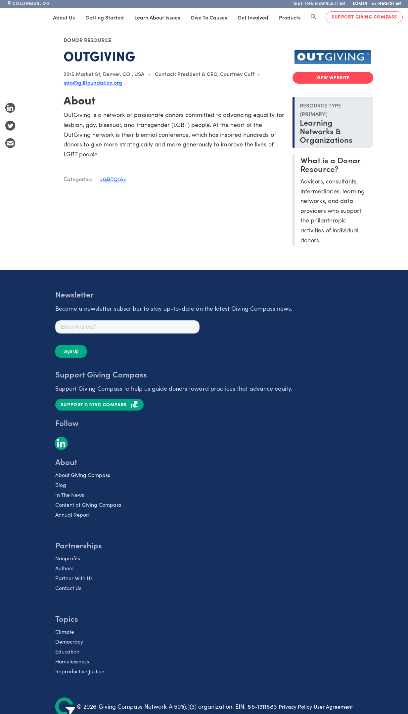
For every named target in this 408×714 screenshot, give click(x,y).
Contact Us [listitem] (68, 587)
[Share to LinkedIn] (10, 108)
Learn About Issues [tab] (157, 17)
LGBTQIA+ (113, 178)
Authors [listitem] (64, 568)
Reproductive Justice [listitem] (79, 671)
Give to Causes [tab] (209, 17)
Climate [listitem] (64, 631)
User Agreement (333, 706)
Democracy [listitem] (69, 641)
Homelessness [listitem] (72, 661)
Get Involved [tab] (253, 17)
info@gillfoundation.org (93, 82)
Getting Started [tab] (104, 17)
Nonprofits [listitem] (67, 558)
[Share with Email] (10, 143)
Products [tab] (289, 17)
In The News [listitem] (69, 494)
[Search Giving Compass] (314, 17)
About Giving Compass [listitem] (82, 474)
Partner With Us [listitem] (74, 578)
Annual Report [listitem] (72, 514)
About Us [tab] (64, 17)
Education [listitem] (67, 651)
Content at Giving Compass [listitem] (88, 504)
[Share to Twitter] (10, 126)
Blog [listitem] (60, 484)
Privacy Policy (295, 706)
